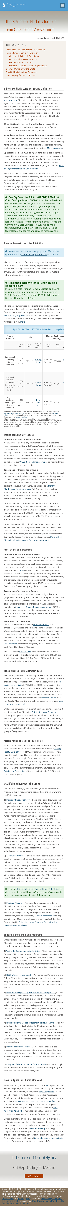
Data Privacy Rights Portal (44, 1201)
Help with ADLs (38, 402)
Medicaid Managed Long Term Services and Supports (30, 992)
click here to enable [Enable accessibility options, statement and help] (11, 1201)
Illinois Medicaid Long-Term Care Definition (25, 49)
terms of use (8, 1198)
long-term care (10, 100)
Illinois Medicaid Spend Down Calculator (38, 889)
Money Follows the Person (18, 1046)
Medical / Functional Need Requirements (28, 65)
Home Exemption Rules (21, 62)
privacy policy (24, 1198)
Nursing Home (38, 360)
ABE (48, 1085)
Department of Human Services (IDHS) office (34, 1101)
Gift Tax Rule (25, 651)
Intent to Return (48, 697)
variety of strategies (45, 915)
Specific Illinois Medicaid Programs (21, 72)
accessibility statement (51, 1198)
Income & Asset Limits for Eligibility (22, 52)
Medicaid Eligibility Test (34, 254)
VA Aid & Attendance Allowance (33, 461)
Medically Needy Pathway (18, 799)
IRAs (21, 570)
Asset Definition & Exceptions (23, 59)
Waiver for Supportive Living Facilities (23, 951)
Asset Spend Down (15, 855)
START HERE (34, 1176)
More (22, 321)
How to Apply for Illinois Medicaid (21, 75)
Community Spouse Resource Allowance (33, 607)
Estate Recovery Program (44, 712)
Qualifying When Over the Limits (20, 68)
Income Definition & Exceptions (24, 56)
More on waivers (54, 148)
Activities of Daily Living (14, 771)
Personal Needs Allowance (14, 413)
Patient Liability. (21, 417)
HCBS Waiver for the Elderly (19, 974)
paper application (46, 1091)
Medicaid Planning (14, 903)
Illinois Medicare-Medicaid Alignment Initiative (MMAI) (30, 1022)
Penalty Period (10, 643)
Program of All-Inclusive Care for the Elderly (26, 1064)
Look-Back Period (41, 624)
